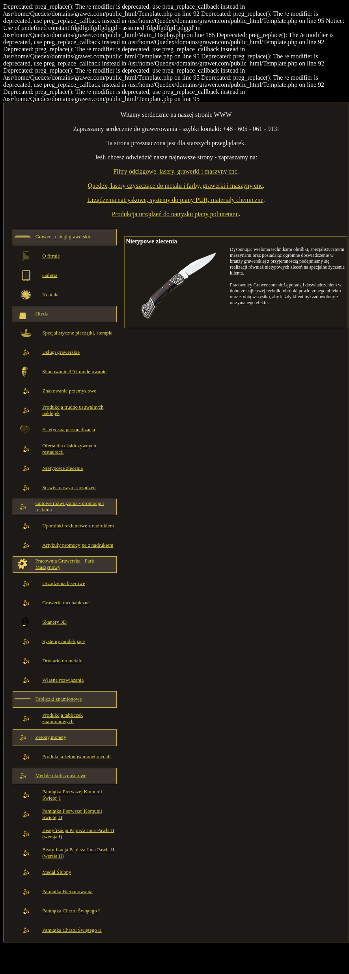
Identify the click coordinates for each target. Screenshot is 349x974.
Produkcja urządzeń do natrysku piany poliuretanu (175, 214)
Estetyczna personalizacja (68, 429)
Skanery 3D (54, 622)
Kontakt (50, 294)
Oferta (42, 313)
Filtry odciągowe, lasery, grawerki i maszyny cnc (175, 171)
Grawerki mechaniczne (66, 603)
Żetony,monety (50, 737)
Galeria (49, 275)
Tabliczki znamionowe (58, 699)
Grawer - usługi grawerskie (63, 236)
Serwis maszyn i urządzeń (68, 487)
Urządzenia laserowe (63, 583)
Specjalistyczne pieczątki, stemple (77, 333)
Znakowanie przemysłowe (69, 391)
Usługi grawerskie (61, 352)
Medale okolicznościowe (61, 775)
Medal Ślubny (56, 872)
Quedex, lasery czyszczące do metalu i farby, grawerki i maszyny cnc (175, 185)
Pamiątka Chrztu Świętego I (71, 911)
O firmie (51, 256)
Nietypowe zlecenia (62, 468)
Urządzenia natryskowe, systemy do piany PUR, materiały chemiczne (175, 199)
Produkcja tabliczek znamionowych (62, 718)
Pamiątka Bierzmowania (67, 891)
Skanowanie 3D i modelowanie (74, 371)
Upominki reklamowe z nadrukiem (78, 526)
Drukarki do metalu (62, 661)
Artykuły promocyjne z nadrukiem (77, 545)
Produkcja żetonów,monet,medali (76, 756)
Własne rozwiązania (63, 680)
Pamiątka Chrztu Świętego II (72, 930)
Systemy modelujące (63, 641)
